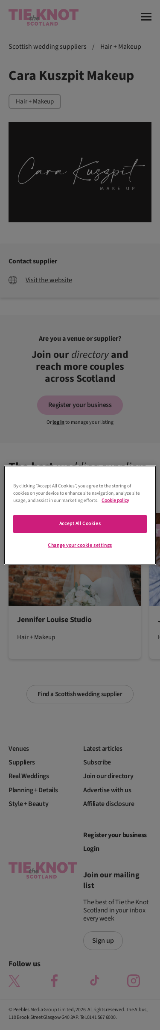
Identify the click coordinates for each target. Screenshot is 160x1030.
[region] (80, 515)
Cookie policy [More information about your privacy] (115, 500)
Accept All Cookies (80, 523)
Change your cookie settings (80, 545)
